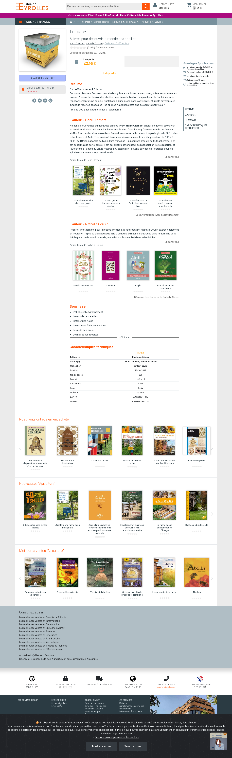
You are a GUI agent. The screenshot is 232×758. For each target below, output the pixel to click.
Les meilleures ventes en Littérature (38, 635)
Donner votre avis (105, 47)
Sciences (24, 659)
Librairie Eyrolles (59, 703)
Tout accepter (101, 746)
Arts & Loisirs (26, 655)
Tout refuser (133, 746)
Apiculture (92, 659)
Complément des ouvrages (131, 706)
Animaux (49, 655)
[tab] (97, 61)
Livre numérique (92, 711)
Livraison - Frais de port (95, 706)
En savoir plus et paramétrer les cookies (117, 737)
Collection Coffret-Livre (117, 43)
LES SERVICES (125, 700)
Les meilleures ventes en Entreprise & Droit (41, 628)
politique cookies (118, 722)
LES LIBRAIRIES (58, 700)
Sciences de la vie (40, 659)
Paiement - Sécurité (94, 709)
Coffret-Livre (140, 366)
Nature (38, 655)
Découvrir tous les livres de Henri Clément (157, 215)
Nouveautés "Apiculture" (37, 484)
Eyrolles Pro (56, 706)
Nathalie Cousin (94, 43)
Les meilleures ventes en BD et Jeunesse (41, 649)
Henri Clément (77, 43)
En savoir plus (172, 157)
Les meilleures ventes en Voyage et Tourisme (43, 645)
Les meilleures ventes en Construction (39, 624)
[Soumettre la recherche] (146, 6)
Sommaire (191, 120)
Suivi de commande (94, 703)
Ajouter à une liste (42, 78)
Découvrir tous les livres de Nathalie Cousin (156, 297)
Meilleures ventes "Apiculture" (41, 551)
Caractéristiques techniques (196, 127)
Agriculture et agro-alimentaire (68, 659)
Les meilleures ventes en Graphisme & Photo (42, 617)
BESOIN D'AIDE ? (92, 700)
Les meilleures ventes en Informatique (39, 621)
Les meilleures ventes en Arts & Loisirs (39, 638)
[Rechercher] (104, 6)
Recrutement (125, 709)
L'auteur (190, 114)
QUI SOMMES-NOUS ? (28, 700)
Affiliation (123, 703)
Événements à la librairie (130, 711)
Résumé (189, 109)
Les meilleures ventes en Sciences (37, 631)
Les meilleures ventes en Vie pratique (39, 642)
